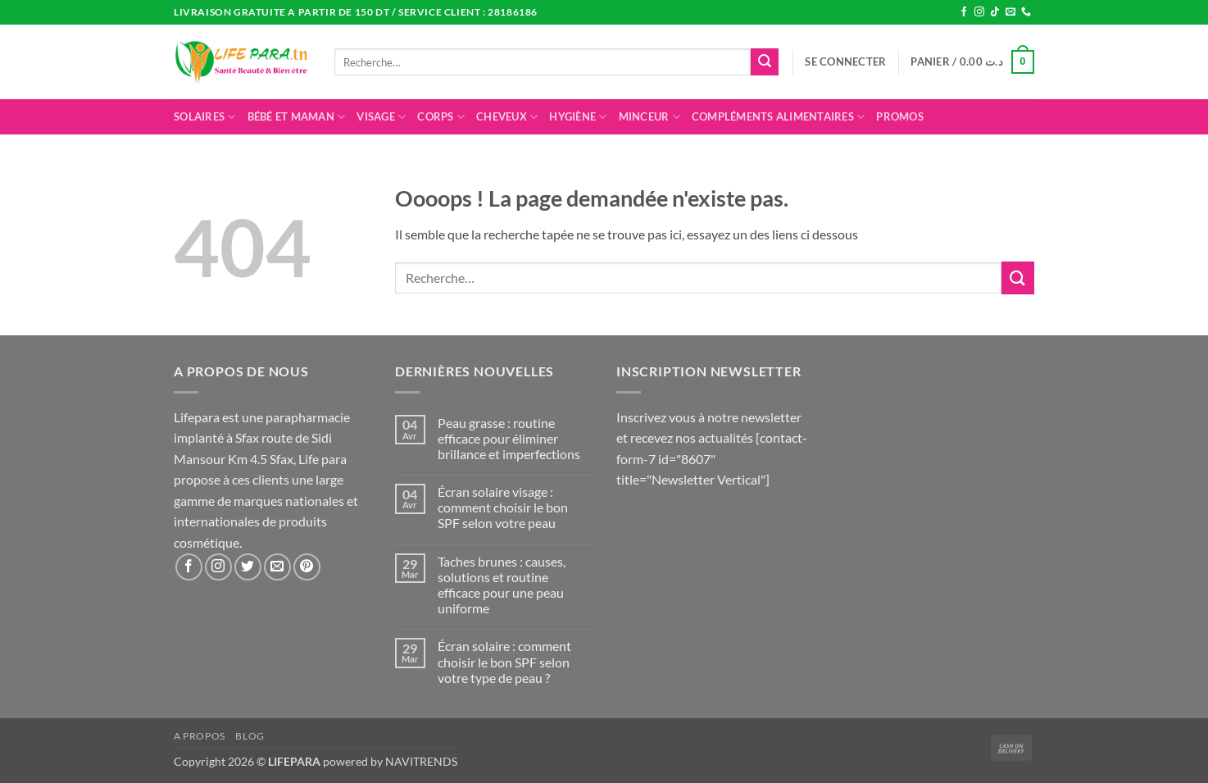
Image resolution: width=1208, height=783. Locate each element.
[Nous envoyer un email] (1010, 12)
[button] (845, 61)
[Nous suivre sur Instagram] (979, 12)
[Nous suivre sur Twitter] (247, 566)
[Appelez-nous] (1026, 12)
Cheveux (507, 117)
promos (900, 116)
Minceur (649, 117)
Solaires (205, 117)
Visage (381, 117)
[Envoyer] (765, 62)
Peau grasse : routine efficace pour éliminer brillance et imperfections (509, 438)
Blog (249, 736)
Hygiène (577, 117)
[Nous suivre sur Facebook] (964, 12)
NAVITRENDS (421, 761)
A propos (199, 736)
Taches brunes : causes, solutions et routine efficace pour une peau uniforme (501, 585)
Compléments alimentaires (778, 117)
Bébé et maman (297, 117)
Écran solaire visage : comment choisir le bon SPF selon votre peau (503, 507)
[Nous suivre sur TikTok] (995, 12)
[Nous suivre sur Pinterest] (306, 566)
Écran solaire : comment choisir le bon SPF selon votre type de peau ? (504, 661)
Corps (441, 117)
